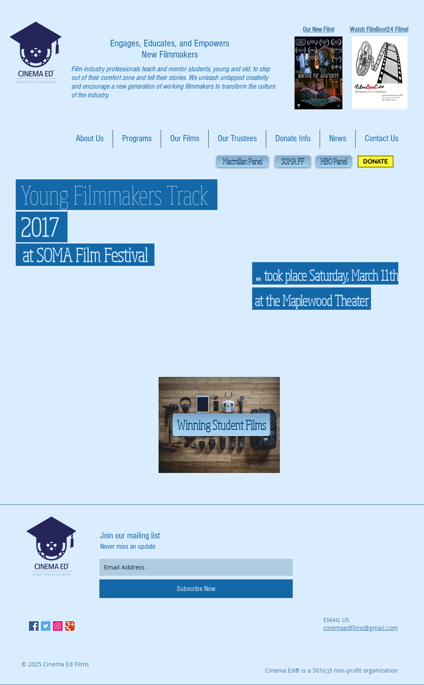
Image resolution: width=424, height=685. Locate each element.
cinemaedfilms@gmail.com (360, 628)
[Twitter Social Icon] (46, 626)
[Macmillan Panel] (242, 161)
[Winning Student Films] (221, 424)
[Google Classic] (70, 626)
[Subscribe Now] (196, 588)
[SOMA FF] (293, 161)
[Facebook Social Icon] (34, 626)
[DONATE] (375, 161)
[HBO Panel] (334, 161)
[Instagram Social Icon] (58, 626)
